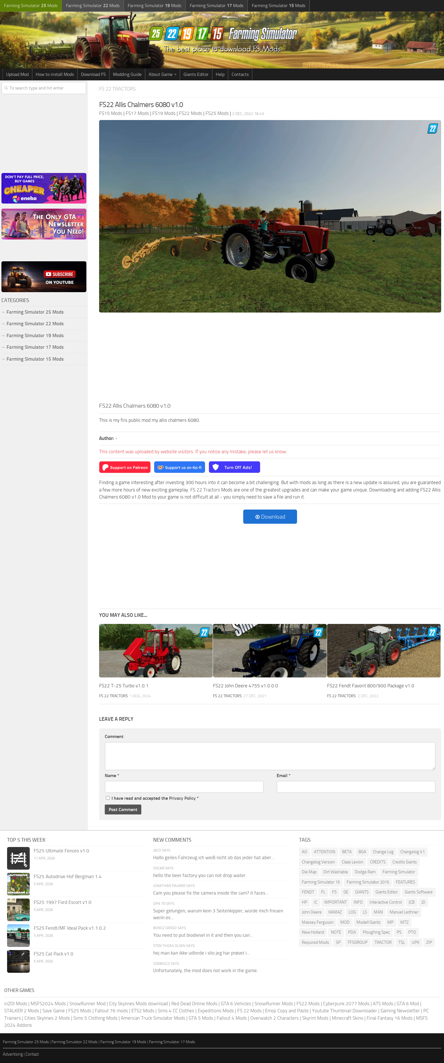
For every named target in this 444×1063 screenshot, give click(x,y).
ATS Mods (383, 1003)
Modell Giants (369, 922)
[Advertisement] (270, 359)
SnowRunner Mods (274, 1003)
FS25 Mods (79, 1010)
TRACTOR (383, 942)
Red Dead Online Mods (194, 1003)
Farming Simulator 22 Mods (35, 323)
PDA (352, 932)
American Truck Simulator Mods (153, 1018)
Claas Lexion (352, 861)
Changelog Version (318, 861)
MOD (345, 922)
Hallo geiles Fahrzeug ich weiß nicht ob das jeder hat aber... (214, 857)
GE (345, 892)
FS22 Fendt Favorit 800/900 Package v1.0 (370, 685)
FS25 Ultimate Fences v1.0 (61, 851)
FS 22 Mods (249, 1010)
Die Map (309, 871)
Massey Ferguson (318, 922)
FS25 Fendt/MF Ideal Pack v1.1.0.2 (70, 928)
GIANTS (362, 892)
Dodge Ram (365, 871)
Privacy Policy (182, 798)
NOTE (336, 932)
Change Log (383, 851)
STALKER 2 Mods (21, 1010)
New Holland (313, 932)
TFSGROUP (357, 942)
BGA (362, 851)
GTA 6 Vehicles (236, 1003)
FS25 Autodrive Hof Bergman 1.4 (68, 876)
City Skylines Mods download (138, 1003)
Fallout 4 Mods (232, 1018)
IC (315, 901)
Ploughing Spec (376, 932)
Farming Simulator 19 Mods (35, 335)
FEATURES (405, 881)
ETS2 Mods (142, 1010)
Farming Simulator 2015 (368, 881)
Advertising (13, 1054)
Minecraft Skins (347, 1018)
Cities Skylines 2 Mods (47, 1018)
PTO (412, 932)
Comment (114, 736)
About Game (160, 74)
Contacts (240, 74)
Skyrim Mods (315, 1018)
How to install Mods (55, 74)
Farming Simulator (399, 871)
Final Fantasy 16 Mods (390, 1018)
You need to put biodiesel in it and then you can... (203, 935)
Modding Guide (127, 74)
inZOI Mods (15, 1003)
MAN (378, 912)
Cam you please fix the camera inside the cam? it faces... (211, 893)
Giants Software (419, 892)
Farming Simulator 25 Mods (35, 312)
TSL (401, 942)
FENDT (308, 892)
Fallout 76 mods (111, 1010)
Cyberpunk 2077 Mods (346, 1003)
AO (304, 851)
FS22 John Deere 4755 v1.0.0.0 (245, 685)
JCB (412, 901)
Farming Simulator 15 (321, 881)
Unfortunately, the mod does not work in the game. (205, 970)
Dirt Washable (335, 871)
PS (399, 932)
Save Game (53, 1010)
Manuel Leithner (404, 912)
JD (423, 901)
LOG (352, 912)
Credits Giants (404, 861)
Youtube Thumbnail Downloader (344, 1010)
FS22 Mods (308, 1003)
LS (365, 912)
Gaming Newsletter (400, 1010)
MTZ (404, 922)
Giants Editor (196, 74)
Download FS (93, 74)
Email (284, 775)
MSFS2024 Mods (48, 1003)
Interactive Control (386, 901)
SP (338, 942)
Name (112, 775)
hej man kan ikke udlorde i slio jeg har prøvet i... (201, 952)
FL (323, 892)
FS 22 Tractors (118, 88)
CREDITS (378, 861)
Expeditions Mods (216, 1010)
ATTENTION (324, 851)
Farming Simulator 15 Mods (35, 359)
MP (390, 922)
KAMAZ (335, 912)
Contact (32, 1054)
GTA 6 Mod (408, 1003)
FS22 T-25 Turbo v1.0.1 (124, 685)
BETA (347, 851)
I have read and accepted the (152, 798)
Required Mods (315, 942)
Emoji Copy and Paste (287, 1010)
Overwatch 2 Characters (274, 1018)
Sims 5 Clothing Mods (95, 1018)
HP (304, 901)
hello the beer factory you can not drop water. (200, 875)
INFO (358, 901)
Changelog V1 (412, 851)
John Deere (312, 912)
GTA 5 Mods (201, 1018)
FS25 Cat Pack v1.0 (53, 954)
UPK (415, 942)
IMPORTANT (335, 901)
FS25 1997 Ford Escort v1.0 (62, 902)
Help (220, 74)
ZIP (429, 942)
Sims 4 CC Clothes (176, 1010)
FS (334, 892)
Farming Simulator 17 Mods (35, 347)
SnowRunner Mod (87, 1003)
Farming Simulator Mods (30, 5)
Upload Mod (17, 74)
